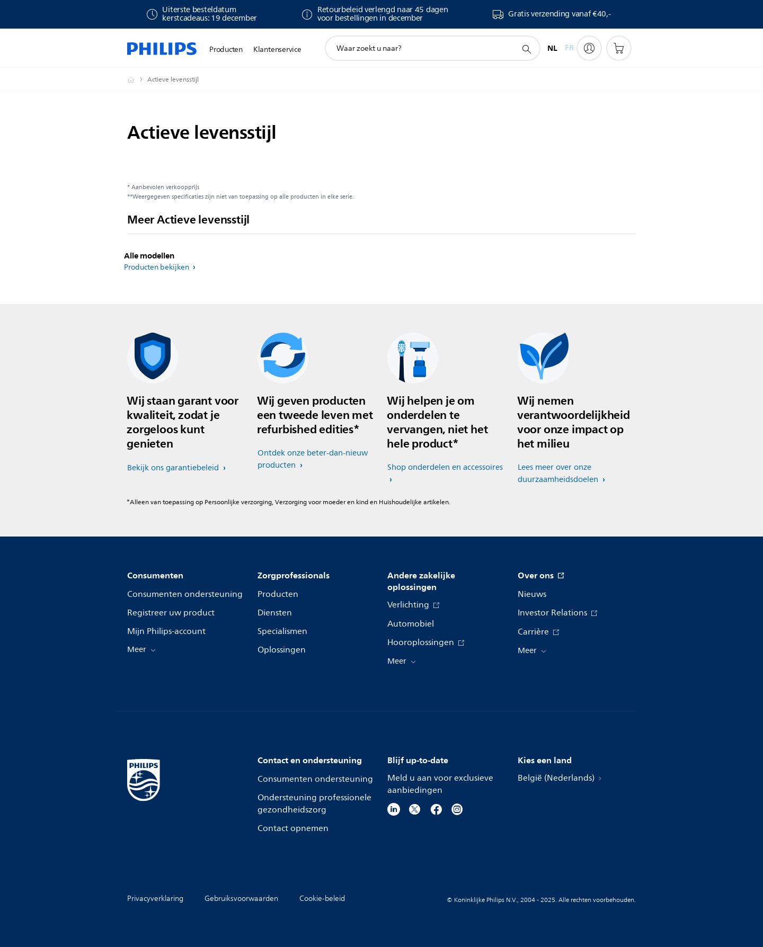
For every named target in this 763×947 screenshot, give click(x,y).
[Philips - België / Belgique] (137, 79)
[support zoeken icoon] (526, 48)
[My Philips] (589, 48)
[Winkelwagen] (619, 48)
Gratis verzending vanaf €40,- (559, 14)
